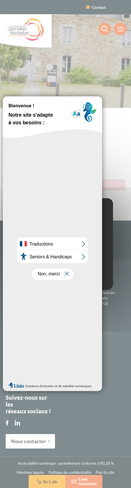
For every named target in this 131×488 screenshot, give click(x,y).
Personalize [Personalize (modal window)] (65, 273)
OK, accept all (65, 250)
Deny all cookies (65, 261)
